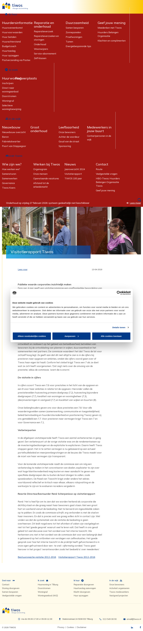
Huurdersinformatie (17, 23)
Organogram (40, 169)
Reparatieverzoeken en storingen (46, 38)
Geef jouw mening (111, 23)
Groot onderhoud (38, 129)
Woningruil (8, 100)
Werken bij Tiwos (46, 164)
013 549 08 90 (110, 619)
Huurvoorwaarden (12, 32)
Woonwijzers (41, 48)
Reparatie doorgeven (84, 584)
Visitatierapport (73, 173)
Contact (102, 164)
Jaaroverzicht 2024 (75, 169)
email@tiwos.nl (134, 619)
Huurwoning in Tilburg (48, 584)
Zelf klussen (40, 58)
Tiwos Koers (8, 187)
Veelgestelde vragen (106, 173)
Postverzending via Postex (16, 60)
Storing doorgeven (10, 588)
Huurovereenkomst (12, 27)
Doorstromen (9, 96)
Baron (5, 136)
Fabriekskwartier (11, 141)
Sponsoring (65, 146)
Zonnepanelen (73, 32)
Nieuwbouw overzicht (14, 132)
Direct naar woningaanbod (10, 89)
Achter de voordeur (69, 136)
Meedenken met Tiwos (110, 27)
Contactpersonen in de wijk (99, 137)
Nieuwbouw (11, 127)
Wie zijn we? (11, 164)
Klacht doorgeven (82, 592)
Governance (8, 183)
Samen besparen (75, 27)
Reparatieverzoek (43, 31)
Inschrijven (7, 83)
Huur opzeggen (10, 55)
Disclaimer (81, 627)
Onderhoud (40, 44)
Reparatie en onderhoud (44, 24)
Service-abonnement (45, 53)
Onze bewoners (67, 132)
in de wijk (15, 118)
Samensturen (9, 173)
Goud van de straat (69, 141)
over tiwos (15, 155)
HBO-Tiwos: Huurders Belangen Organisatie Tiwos (108, 182)
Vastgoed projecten (118, 595)
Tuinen (69, 41)
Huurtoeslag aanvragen (85, 588)
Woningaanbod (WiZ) (48, 595)
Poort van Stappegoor (14, 146)
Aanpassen (72, 336)
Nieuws (70, 164)
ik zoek (13, 69)
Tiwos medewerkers (119, 592)
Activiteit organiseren (119, 588)
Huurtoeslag (8, 50)
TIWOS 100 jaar (73, 178)
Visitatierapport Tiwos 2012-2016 (76, 557)
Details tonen (118, 327)
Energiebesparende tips (78, 46)
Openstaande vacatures (46, 178)
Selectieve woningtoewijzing (11, 107)
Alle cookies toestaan (111, 336)
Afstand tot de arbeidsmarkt (41, 185)
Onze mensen (40, 173)
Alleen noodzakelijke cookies (32, 336)
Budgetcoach (9, 46)
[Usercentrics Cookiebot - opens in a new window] (119, 293)
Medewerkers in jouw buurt (99, 129)
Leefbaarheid (69, 127)
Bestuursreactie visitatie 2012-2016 (37, 557)
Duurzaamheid (77, 23)
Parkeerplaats (26, 78)
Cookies (70, 627)
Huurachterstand (11, 41)
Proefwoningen (74, 37)
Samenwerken (9, 178)
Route (99, 169)
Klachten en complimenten (112, 40)
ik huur (13, 14)
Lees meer (135, 202)
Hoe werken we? (11, 169)
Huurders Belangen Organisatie (108, 34)
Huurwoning (11, 78)
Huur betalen (9, 37)
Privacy (60, 627)
